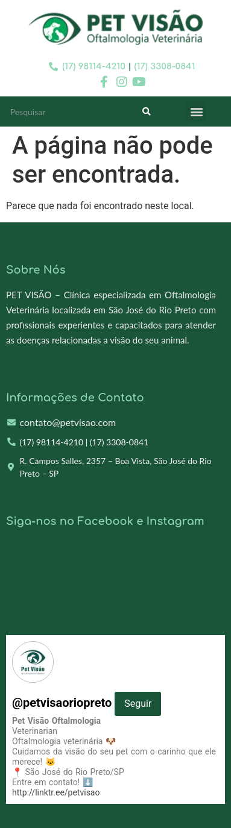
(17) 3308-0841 (164, 66)
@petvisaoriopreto (86, 702)
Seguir (137, 703)
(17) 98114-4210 (93, 66)
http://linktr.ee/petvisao (56, 792)
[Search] (146, 111)
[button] (196, 112)
